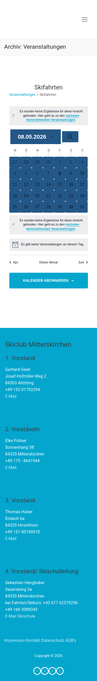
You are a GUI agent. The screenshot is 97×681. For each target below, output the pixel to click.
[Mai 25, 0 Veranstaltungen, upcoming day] (14, 206)
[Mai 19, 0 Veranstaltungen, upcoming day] (26, 195)
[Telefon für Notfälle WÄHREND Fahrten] (60, 671)
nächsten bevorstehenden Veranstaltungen (52, 118)
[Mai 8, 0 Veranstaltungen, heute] (59, 173)
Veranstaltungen (22, 95)
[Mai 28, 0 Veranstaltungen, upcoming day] (48, 206)
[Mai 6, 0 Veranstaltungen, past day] (37, 173)
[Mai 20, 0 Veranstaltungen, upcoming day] (37, 195)
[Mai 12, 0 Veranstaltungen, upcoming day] (26, 184)
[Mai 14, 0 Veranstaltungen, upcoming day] (48, 184)
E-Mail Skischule (20, 616)
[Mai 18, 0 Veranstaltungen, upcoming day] (14, 195)
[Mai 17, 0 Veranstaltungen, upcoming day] (82, 184)
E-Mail (11, 396)
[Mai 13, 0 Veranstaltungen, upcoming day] (37, 184)
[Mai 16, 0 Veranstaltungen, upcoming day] (71, 184)
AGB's (70, 640)
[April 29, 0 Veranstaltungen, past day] (37, 162)
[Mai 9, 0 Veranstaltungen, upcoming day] (71, 173)
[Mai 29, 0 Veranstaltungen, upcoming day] (59, 206)
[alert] (48, 115)
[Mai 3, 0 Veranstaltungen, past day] (82, 162)
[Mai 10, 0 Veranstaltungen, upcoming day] (82, 173)
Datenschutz (52, 640)
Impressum (14, 640)
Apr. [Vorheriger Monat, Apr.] (14, 262)
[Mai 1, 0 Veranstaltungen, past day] (59, 162)
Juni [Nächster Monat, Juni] (83, 262)
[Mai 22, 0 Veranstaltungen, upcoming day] (59, 195)
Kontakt (33, 640)
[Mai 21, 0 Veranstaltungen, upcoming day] (48, 195)
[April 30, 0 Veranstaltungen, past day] (48, 162)
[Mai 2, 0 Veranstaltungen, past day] (71, 162)
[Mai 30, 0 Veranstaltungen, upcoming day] (71, 206)
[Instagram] (44, 671)
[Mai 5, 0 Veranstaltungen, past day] (26, 173)
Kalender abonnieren (45, 280)
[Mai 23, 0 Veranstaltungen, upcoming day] (71, 195)
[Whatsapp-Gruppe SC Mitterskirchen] (52, 671)
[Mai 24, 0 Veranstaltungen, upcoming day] (82, 195)
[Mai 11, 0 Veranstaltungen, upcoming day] (14, 184)
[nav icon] (84, 19)
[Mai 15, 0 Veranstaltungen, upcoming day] (59, 184)
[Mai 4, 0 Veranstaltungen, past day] (14, 173)
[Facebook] (37, 671)
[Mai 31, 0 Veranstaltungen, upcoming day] (82, 206)
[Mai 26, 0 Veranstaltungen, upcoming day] (26, 206)
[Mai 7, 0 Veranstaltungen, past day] (48, 173)
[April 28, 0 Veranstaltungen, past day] (26, 162)
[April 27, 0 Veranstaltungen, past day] (14, 162)
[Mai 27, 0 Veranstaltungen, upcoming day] (37, 206)
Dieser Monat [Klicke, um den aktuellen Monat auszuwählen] (48, 262)
